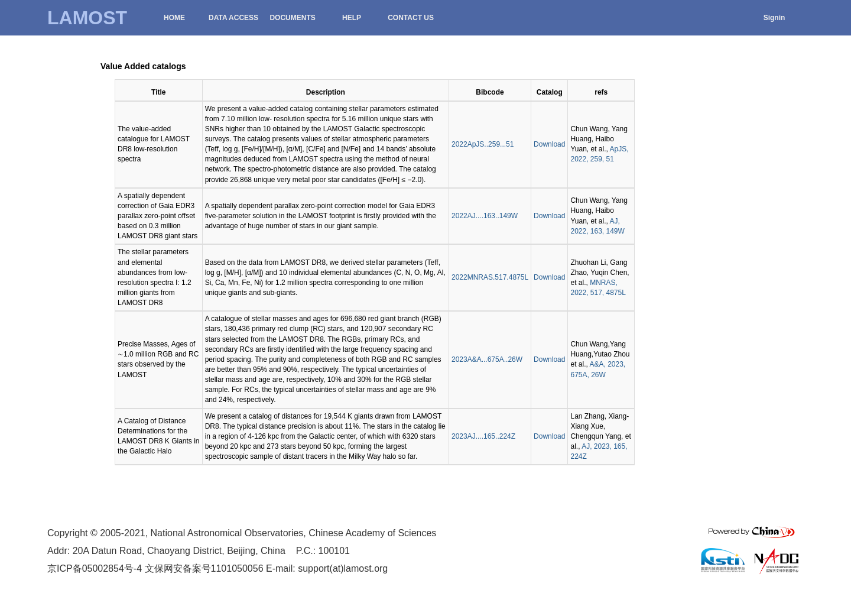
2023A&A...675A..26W (487, 359)
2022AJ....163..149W (485, 216)
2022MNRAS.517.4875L (490, 277)
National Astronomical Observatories (227, 533)
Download (549, 144)
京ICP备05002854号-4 (94, 568)
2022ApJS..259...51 (483, 144)
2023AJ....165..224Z (483, 436)
